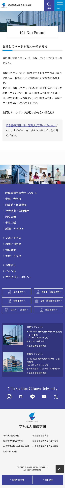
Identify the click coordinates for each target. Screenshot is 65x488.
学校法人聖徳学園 (11, 435)
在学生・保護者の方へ (51, 291)
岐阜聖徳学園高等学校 (13, 441)
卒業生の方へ (19, 300)
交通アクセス (13, 238)
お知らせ (10, 265)
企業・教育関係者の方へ (51, 300)
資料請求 (10, 249)
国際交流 (10, 216)
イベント (10, 271)
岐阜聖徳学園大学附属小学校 (16, 446)
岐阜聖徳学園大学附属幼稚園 (45, 446)
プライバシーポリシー (18, 277)
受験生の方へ (19, 291)
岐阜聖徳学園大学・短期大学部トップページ (31, 125)
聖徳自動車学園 (10, 451)
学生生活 (10, 222)
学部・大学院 (13, 198)
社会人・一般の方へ (19, 309)
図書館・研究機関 (16, 204)
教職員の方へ (51, 309)
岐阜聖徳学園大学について (21, 192)
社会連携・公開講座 (17, 210)
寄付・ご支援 (13, 255)
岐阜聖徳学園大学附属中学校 (45, 441)
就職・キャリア (14, 228)
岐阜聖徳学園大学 (40, 435)
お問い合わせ (13, 244)
